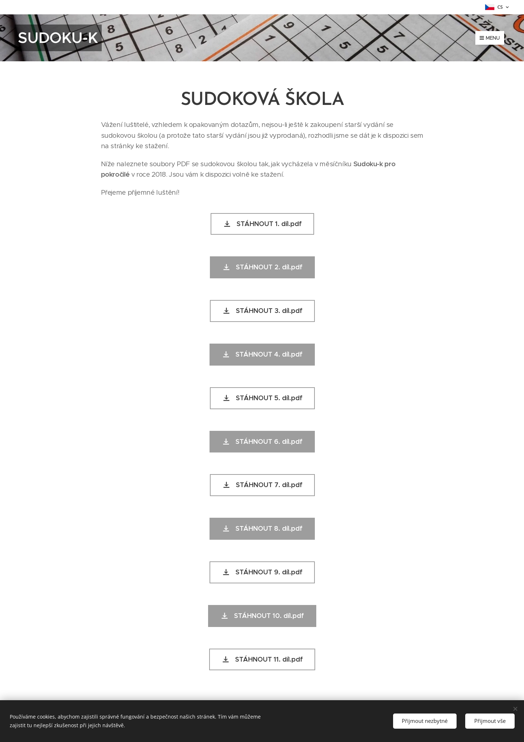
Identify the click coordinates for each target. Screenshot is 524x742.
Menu (490, 38)
